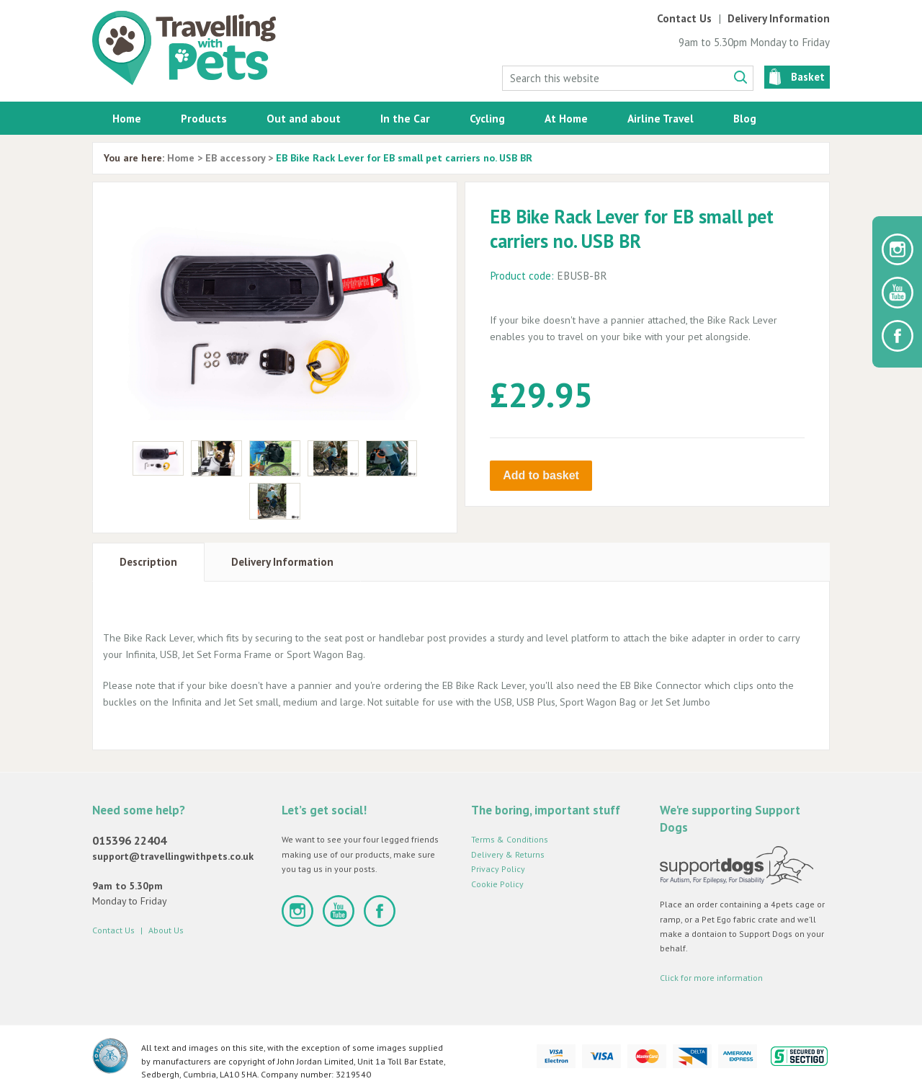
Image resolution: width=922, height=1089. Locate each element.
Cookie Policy (497, 884)
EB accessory (235, 157)
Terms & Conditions (509, 839)
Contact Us (684, 18)
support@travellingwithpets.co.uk (173, 856)
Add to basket (541, 475)
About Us (166, 930)
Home (126, 118)
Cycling (487, 118)
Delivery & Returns (508, 854)
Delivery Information (779, 18)
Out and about (304, 118)
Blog (744, 118)
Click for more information (711, 977)
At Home (566, 118)
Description (148, 562)
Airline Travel (660, 118)
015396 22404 (129, 840)
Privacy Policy (498, 868)
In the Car (405, 118)
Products (204, 118)
